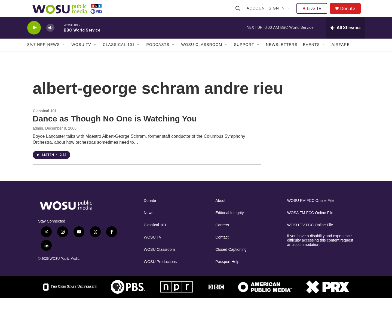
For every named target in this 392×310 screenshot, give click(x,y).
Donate (350, 14)
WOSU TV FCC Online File (310, 237)
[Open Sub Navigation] (289, 14)
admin (38, 140)
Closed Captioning (230, 261)
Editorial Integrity (229, 225)
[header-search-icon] (238, 14)
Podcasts (157, 56)
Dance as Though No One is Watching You (115, 130)
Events (311, 56)
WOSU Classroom (201, 56)
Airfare (341, 56)
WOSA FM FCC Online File (310, 225)
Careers (222, 237)
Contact (221, 249)
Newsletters (282, 56)
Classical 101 (119, 56)
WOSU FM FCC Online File (310, 213)
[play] (34, 39)
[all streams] (345, 39)
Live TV (313, 14)
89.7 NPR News (43, 56)
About (220, 213)
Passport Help (227, 274)
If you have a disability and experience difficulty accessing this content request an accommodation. (320, 252)
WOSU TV (81, 56)
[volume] (50, 39)
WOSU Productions (160, 274)
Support (244, 56)
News (148, 225)
